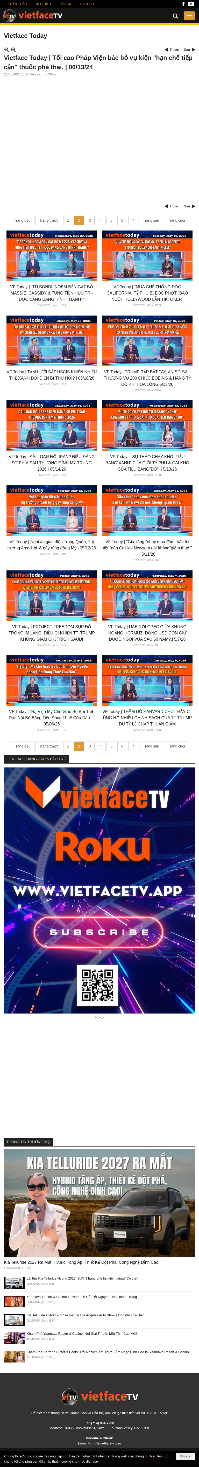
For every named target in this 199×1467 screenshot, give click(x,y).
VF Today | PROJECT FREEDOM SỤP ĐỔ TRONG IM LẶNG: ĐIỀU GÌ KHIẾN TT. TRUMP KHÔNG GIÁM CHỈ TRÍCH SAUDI (52, 633)
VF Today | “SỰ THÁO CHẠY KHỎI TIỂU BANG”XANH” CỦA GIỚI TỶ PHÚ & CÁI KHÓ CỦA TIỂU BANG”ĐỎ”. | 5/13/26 (147, 463)
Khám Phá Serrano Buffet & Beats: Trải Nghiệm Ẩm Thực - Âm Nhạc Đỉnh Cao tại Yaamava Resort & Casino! (108, 1352)
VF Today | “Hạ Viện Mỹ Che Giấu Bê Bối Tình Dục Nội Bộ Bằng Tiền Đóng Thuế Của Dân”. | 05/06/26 (52, 717)
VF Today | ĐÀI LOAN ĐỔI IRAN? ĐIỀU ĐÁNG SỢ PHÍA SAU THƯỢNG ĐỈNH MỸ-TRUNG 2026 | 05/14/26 (52, 463)
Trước (174, 50)
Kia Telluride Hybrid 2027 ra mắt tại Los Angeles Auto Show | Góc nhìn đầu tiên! (86, 1315)
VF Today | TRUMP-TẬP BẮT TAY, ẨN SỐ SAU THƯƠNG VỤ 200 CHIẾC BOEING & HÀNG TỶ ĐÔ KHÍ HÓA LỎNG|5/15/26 (147, 378)
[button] (189, 15)
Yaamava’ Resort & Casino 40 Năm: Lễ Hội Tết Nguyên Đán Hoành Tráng (82, 1297)
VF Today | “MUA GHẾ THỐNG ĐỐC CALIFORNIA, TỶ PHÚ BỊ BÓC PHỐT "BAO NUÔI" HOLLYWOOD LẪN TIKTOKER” (147, 293)
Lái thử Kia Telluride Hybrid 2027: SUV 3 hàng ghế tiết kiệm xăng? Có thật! (82, 1278)
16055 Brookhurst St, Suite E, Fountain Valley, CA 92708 (106, 1428)
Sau (187, 50)
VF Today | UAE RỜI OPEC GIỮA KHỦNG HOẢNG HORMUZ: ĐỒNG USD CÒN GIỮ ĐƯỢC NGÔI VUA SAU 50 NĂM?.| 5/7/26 (147, 633)
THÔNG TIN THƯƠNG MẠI (28, 1142)
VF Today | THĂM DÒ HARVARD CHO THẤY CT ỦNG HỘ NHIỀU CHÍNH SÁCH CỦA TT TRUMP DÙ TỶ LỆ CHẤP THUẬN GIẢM (147, 717)
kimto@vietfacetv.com (104, 1443)
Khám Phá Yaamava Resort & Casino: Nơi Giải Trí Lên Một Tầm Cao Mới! (82, 1334)
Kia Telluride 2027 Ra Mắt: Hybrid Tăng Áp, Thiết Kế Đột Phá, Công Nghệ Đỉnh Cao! (82, 1262)
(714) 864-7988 (102, 1423)
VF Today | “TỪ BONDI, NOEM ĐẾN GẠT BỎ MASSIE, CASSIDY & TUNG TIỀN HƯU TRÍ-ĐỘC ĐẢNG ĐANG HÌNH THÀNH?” (51, 293)
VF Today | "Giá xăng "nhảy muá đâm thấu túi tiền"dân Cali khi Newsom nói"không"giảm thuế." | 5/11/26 (147, 548)
